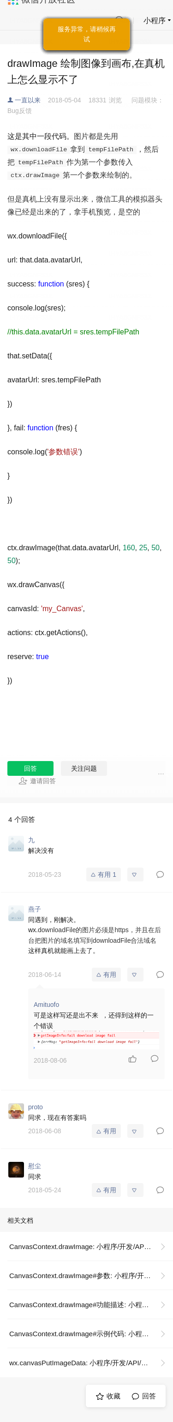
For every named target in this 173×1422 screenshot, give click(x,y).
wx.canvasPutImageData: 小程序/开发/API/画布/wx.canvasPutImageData (91, 1363)
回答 (30, 768)
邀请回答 (37, 781)
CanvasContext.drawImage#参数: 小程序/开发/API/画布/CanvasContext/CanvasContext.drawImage (91, 1275)
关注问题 (84, 768)
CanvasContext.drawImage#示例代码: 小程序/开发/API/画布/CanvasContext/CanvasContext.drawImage (91, 1334)
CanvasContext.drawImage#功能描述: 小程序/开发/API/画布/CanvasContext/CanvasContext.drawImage (91, 1305)
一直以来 (28, 100)
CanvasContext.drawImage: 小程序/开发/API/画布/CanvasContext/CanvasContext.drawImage (91, 1246)
